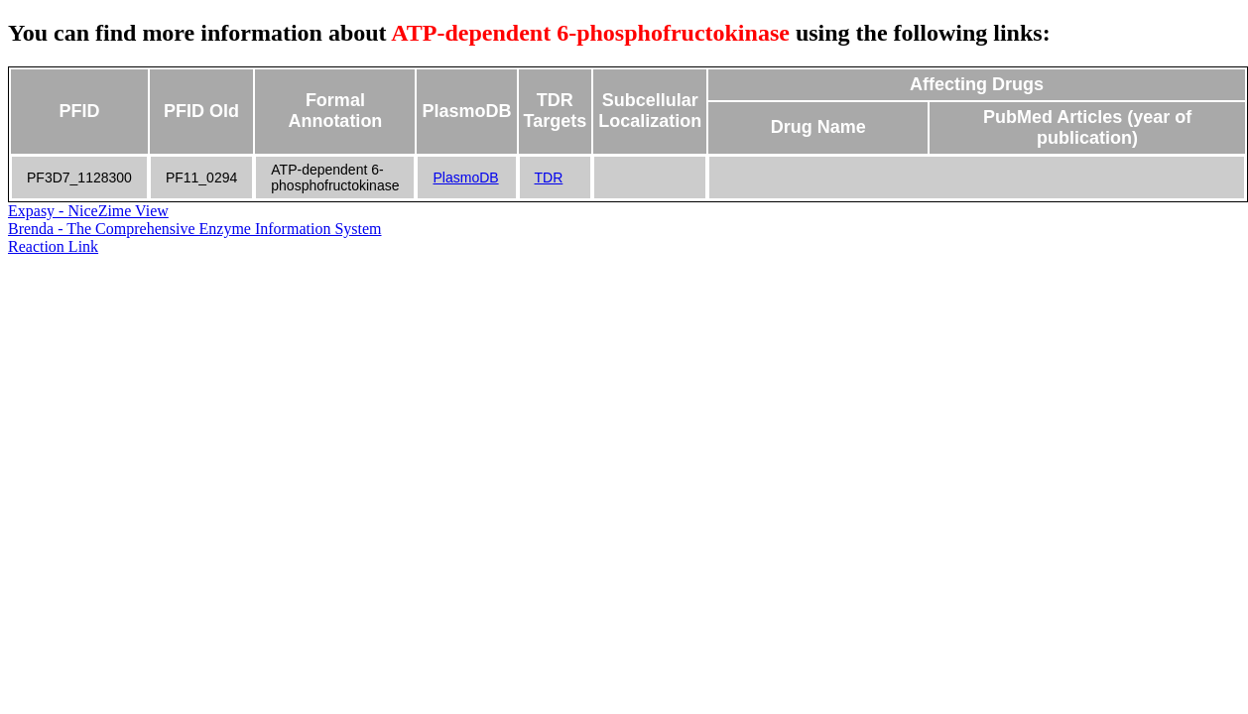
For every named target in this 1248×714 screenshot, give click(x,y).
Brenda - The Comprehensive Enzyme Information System (195, 228)
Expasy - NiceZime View (88, 210)
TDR (549, 177)
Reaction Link (53, 246)
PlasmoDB (465, 177)
